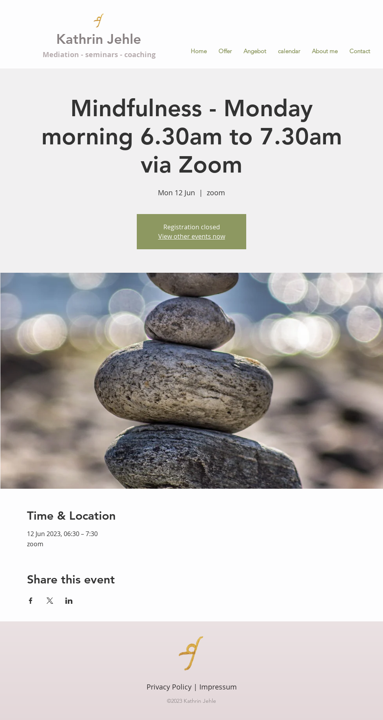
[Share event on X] (50, 601)
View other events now (191, 236)
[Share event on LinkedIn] (69, 601)
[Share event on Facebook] (30, 601)
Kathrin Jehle (98, 39)
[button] (255, 51)
